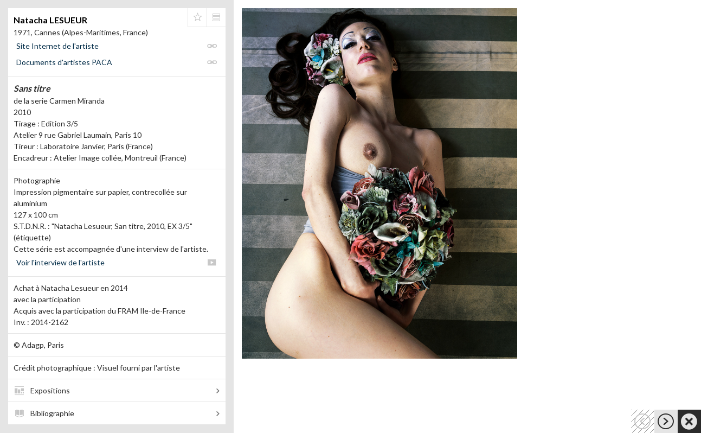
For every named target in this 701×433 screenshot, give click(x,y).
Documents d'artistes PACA (64, 62)
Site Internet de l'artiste (57, 45)
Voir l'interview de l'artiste (60, 262)
